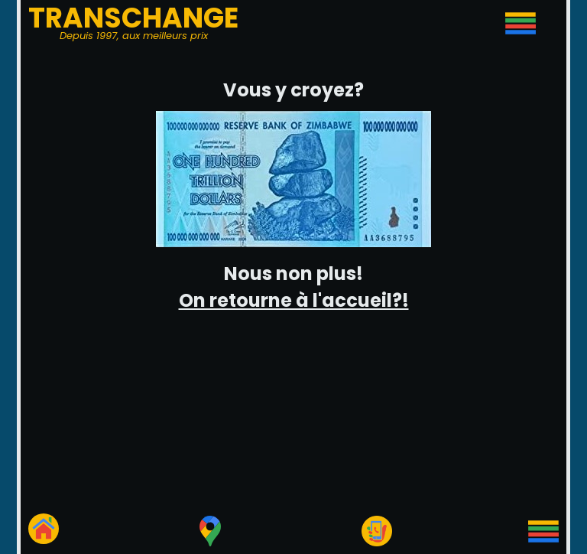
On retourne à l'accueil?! (294, 300)
